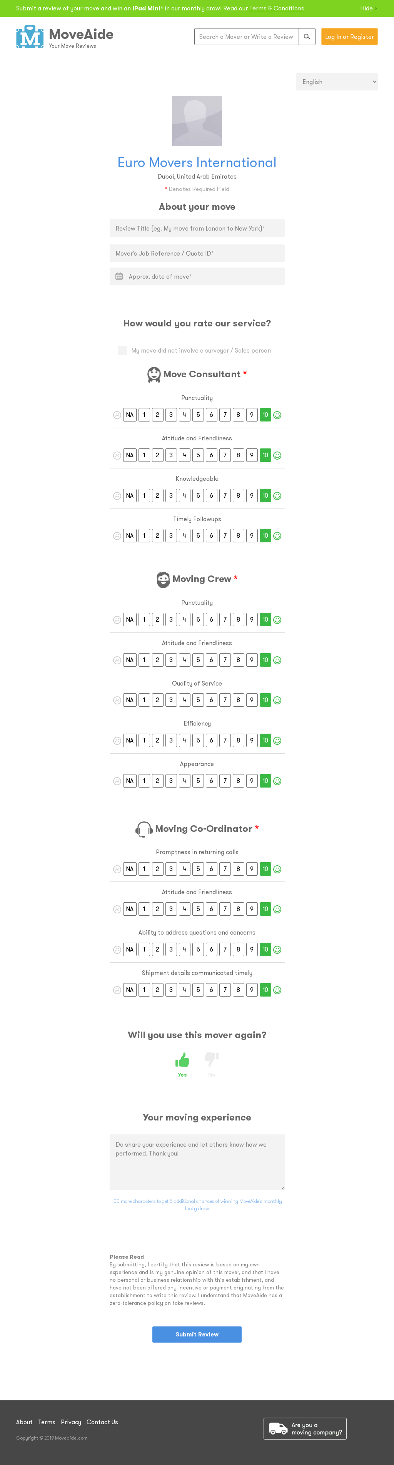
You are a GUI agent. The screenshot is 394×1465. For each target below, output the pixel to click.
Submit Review (197, 1334)
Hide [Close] (369, 8)
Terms (46, 1422)
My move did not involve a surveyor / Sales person (197, 350)
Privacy (71, 1422)
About (24, 1422)
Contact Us (102, 1422)
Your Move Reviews (72, 45)
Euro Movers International (197, 162)
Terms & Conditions (276, 8)
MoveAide (81, 34)
